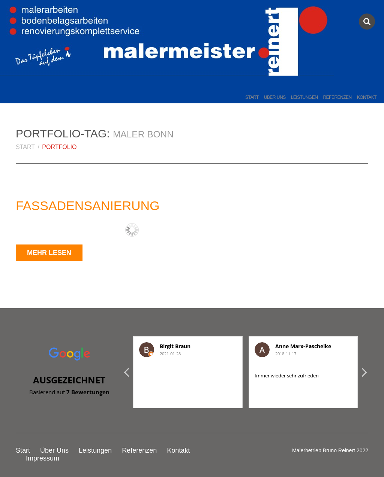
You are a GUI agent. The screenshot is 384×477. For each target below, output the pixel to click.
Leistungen (304, 97)
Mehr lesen (49, 252)
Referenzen (337, 97)
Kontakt (366, 97)
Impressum (42, 458)
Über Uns (275, 97)
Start (252, 97)
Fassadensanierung (88, 205)
